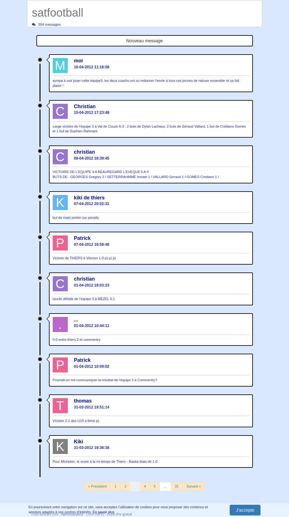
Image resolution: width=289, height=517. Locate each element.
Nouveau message (144, 40)
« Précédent (97, 486)
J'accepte (245, 510)
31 (177, 486)
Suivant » (193, 486)
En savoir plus (103, 512)
